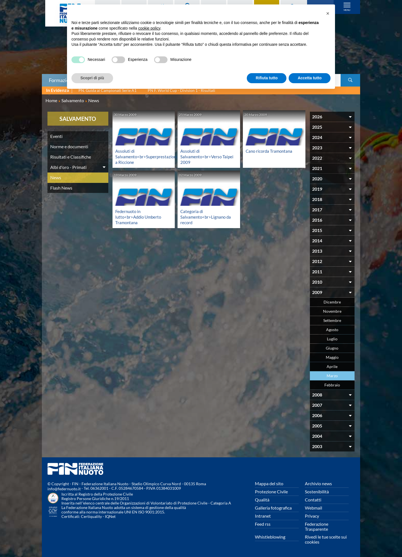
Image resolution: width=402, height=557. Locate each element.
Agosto (332, 329)
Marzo (332, 375)
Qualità (262, 499)
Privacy (312, 515)
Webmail (313, 507)
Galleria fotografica (273, 507)
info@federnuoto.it (64, 488)
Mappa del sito (269, 483)
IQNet (110, 516)
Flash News (61, 187)
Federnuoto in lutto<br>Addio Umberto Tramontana (139, 217)
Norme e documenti (69, 146)
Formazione (62, 80)
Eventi (56, 136)
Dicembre (332, 302)
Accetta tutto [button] (310, 78)
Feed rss (263, 524)
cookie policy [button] (149, 28)
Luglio (332, 338)
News (55, 177)
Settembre (332, 320)
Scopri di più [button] (92, 78)
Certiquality (91, 516)
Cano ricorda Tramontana (270, 151)
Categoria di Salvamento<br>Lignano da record (206, 217)
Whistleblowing (270, 536)
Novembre (332, 311)
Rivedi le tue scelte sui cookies (326, 539)
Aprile (332, 366)
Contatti (313, 499)
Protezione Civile (271, 491)
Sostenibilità (317, 491)
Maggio (332, 357)
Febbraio (332, 385)
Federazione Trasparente (316, 526)
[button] (327, 13)
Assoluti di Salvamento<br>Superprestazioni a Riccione (147, 156)
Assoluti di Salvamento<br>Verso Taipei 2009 (201, 156)
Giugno (332, 348)
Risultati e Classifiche (70, 156)
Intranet (263, 515)
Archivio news (318, 483)
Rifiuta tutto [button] (267, 78)
